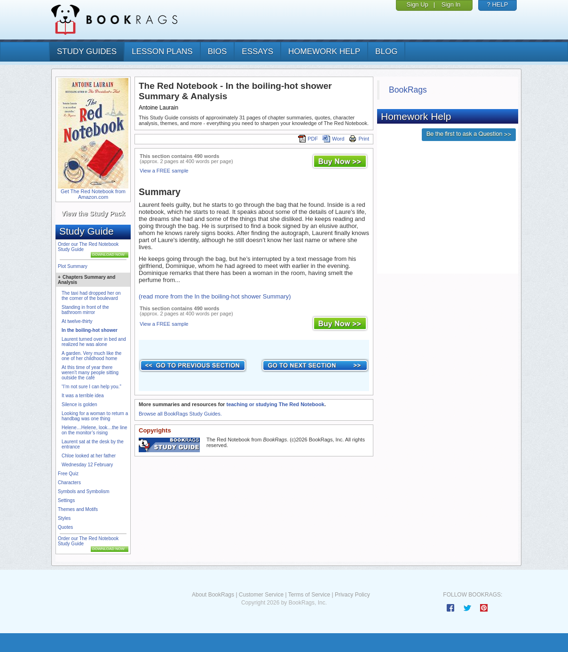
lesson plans (162, 51)
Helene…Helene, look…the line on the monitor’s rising (94, 430)
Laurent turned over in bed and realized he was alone (94, 342)
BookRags (408, 89)
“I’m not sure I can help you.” (91, 386)
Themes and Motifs (78, 509)
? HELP (497, 4)
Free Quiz (68, 473)
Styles (64, 518)
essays (257, 51)
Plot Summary (72, 266)
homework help (324, 51)
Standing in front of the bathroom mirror (85, 310)
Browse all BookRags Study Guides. (180, 413)
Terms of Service (309, 594)
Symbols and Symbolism (83, 491)
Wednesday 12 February (87, 464)
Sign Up (417, 4)
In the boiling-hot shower (90, 330)
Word (333, 138)
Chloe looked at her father (89, 455)
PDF (308, 138)
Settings (66, 500)
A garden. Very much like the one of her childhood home (91, 356)
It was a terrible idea (83, 395)
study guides (87, 51)
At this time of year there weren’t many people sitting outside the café (90, 372)
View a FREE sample (164, 170)
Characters (69, 482)
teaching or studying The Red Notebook (275, 404)
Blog (386, 51)
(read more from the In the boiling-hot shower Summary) (215, 296)
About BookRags (213, 594)
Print (359, 138)
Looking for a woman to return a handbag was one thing (95, 416)
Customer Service (261, 594)
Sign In (451, 4)
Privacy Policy (352, 594)
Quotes (65, 527)
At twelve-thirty (77, 321)
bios (217, 51)
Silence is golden (79, 404)
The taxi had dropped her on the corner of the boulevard (91, 296)
